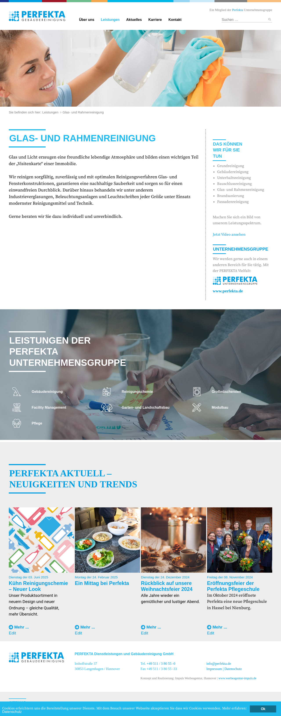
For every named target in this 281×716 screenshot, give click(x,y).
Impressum (214, 669)
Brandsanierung (230, 195)
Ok (263, 709)
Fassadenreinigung (233, 201)
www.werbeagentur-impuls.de (237, 678)
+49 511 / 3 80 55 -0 (161, 663)
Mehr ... (21, 627)
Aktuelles (134, 20)
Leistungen (110, 20)
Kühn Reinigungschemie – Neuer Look (38, 586)
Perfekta (26, 1)
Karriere (155, 20)
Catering (55, 1)
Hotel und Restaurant (230, 1)
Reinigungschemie (181, 1)
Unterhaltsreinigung (234, 177)
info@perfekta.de (218, 663)
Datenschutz (233, 669)
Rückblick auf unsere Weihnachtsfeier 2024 (167, 586)
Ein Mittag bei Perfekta (102, 583)
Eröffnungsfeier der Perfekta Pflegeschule (233, 586)
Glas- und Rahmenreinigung (240, 189)
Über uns (86, 20)
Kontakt (175, 20)
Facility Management (99, 1)
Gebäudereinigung (140, 1)
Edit (12, 633)
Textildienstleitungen (201, 1)
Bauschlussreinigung (234, 183)
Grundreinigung (230, 166)
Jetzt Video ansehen (229, 234)
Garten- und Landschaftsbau (79, 1)
